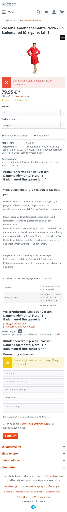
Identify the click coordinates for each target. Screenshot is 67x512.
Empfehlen (41, 135)
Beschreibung (9, 158)
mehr (15, 165)
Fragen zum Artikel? (15, 323)
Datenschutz (23, 497)
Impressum (45, 497)
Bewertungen (9, 331)
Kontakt (8, 491)
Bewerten (20, 135)
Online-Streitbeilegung (32, 486)
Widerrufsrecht (53, 491)
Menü (8, 11)
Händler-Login (11, 486)
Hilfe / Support (53, 486)
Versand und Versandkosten (29, 491)
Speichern (10, 435)
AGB (34, 497)
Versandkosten (53, 476)
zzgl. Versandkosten (20, 96)
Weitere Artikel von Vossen (19, 326)
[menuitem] (8, 12)
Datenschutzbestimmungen (35, 423)
